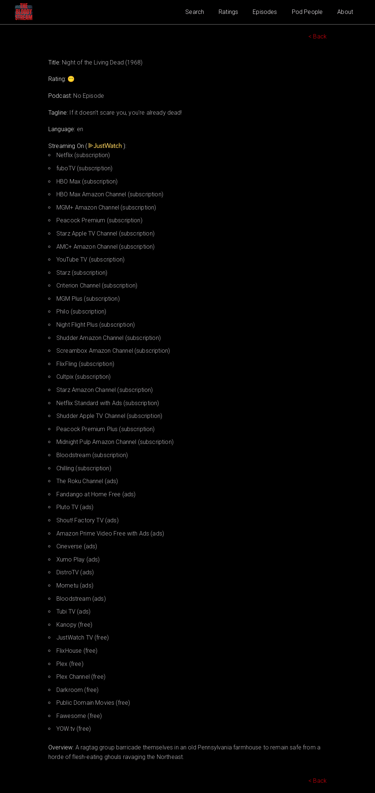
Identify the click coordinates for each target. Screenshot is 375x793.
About (345, 11)
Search (194, 11)
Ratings (228, 11)
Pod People (307, 11)
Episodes (265, 11)
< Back (317, 36)
